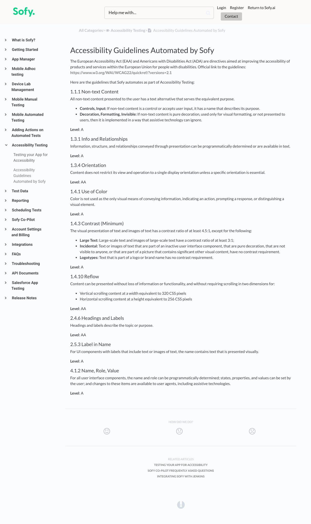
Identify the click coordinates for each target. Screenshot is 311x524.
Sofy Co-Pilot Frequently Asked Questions (181, 470)
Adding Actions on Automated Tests (27, 133)
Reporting (20, 200)
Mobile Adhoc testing (23, 71)
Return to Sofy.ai (261, 7)
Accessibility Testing (29, 145)
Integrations (22, 244)
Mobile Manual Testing (24, 102)
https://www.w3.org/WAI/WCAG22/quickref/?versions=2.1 (121, 72)
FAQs (16, 254)
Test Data (19, 191)
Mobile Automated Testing (27, 117)
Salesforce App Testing (24, 285)
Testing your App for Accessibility (181, 465)
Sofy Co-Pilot (23, 219)
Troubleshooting (25, 263)
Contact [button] (231, 16)
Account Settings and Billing (26, 232)
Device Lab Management (22, 87)
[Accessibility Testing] (125, 30)
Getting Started (24, 49)
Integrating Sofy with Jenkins (181, 476)
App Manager (23, 59)
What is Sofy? (23, 40)
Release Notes (24, 298)
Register (237, 7)
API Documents (24, 273)
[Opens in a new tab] (181, 504)
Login (221, 7)
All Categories (91, 30)
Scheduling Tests (26, 210)
